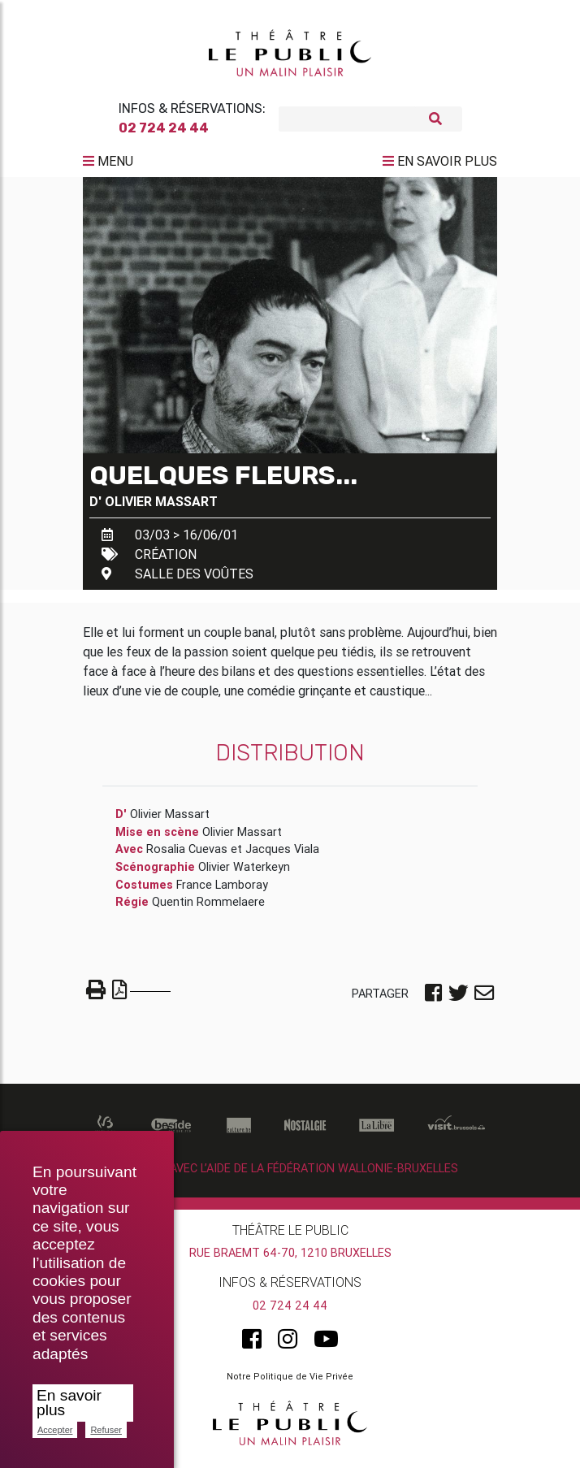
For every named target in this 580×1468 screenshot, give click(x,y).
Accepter (54, 1430)
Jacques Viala (282, 855)
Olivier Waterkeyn (244, 873)
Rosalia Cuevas (186, 855)
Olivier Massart (161, 507)
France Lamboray (222, 890)
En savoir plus (69, 1402)
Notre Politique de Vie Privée (290, 1382)
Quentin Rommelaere (208, 908)
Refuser (106, 1430)
